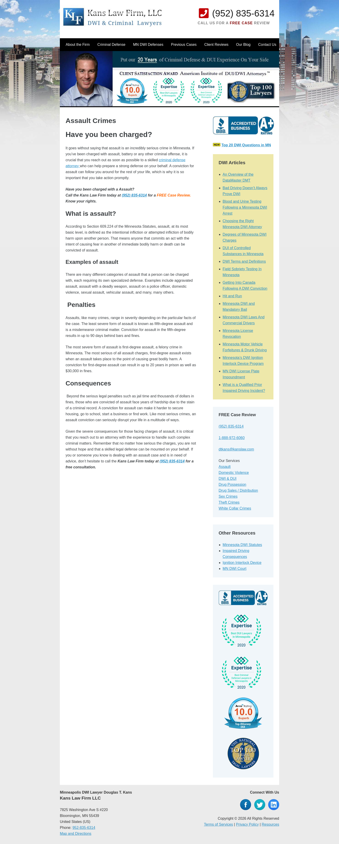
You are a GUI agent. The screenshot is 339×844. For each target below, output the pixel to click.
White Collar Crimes (235, 508)
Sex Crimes (228, 496)
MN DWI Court (234, 569)
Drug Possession (232, 484)
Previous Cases (184, 44)
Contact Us (267, 44)
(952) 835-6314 (243, 13)
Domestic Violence (234, 473)
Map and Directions (75, 834)
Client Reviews (216, 44)
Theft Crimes (229, 502)
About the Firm (78, 44)
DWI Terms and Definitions (244, 261)
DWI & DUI (227, 479)
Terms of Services (218, 824)
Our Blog (243, 44)
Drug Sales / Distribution (238, 490)
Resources (270, 824)
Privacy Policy (247, 824)
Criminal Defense (111, 44)
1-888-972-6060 (232, 438)
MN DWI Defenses (148, 44)
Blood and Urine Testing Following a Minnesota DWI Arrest (245, 207)
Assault (224, 467)
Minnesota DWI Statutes (242, 545)
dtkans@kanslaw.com (236, 449)
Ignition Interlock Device (242, 563)
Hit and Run (232, 296)
